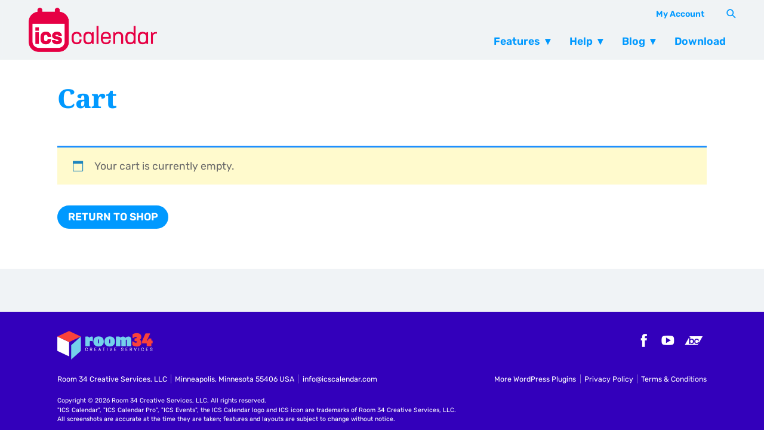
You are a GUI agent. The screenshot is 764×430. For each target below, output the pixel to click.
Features (517, 41)
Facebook (642, 340)
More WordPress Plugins (535, 378)
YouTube (667, 340)
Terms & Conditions (674, 378)
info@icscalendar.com (340, 378)
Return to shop (113, 217)
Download (700, 41)
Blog (633, 41)
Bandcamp (693, 340)
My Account (680, 14)
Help (581, 41)
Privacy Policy (608, 378)
